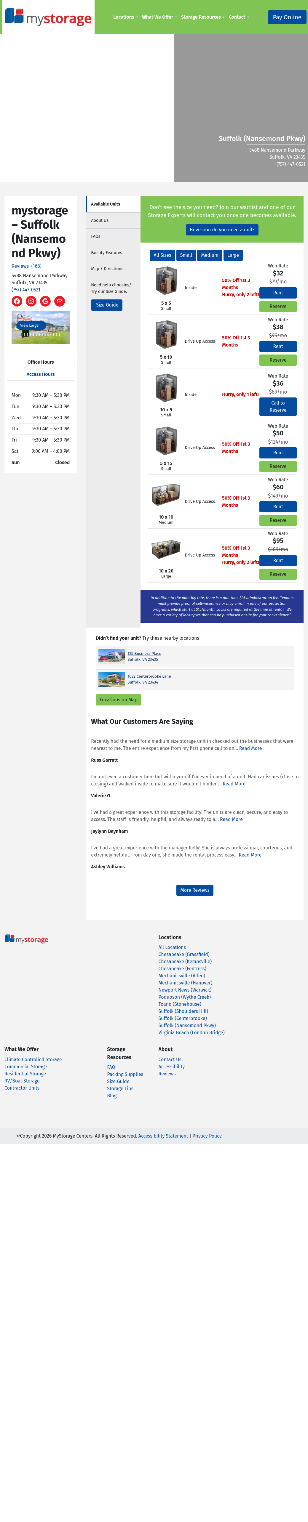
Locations (122, 17)
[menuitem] (124, 17)
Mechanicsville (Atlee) (182, 976)
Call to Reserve (278, 406)
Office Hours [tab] (41, 362)
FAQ (111, 1067)
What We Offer (156, 17)
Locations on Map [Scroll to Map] (118, 700)
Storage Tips (120, 1088)
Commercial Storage (25, 1066)
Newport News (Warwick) (185, 990)
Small (186, 255)
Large (233, 255)
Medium (209, 255)
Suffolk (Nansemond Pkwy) (187, 1025)
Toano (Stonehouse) (180, 1004)
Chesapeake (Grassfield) (184, 954)
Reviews (166, 1074)
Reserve (278, 306)
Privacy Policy (207, 1136)
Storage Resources (199, 17)
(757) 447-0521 (26, 290)
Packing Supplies (125, 1074)
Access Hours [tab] (41, 374)
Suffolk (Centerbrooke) (183, 1018)
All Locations (172, 947)
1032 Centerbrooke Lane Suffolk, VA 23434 (149, 679)
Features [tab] (106, 252)
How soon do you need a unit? (222, 229)
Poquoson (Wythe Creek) (185, 997)
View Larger (30, 325)
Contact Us (169, 1059)
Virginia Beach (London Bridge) (192, 1032)
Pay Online (284, 17)
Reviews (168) (27, 266)
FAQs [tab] (95, 236)
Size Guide (107, 305)
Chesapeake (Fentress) (182, 968)
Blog (112, 1095)
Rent (278, 293)
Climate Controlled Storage (33, 1059)
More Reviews (195, 890)
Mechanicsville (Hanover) (186, 983)
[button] (16, 327)
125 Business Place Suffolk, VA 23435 (144, 656)
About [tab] (99, 220)
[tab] (113, 204)
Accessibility (171, 1066)
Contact (235, 17)
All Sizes (162, 255)
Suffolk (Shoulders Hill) (183, 1011)
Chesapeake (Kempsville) (185, 961)
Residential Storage (25, 1074)
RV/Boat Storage (21, 1081)
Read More (250, 748)
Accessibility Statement (163, 1136)
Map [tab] (107, 268)
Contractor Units (21, 1088)
